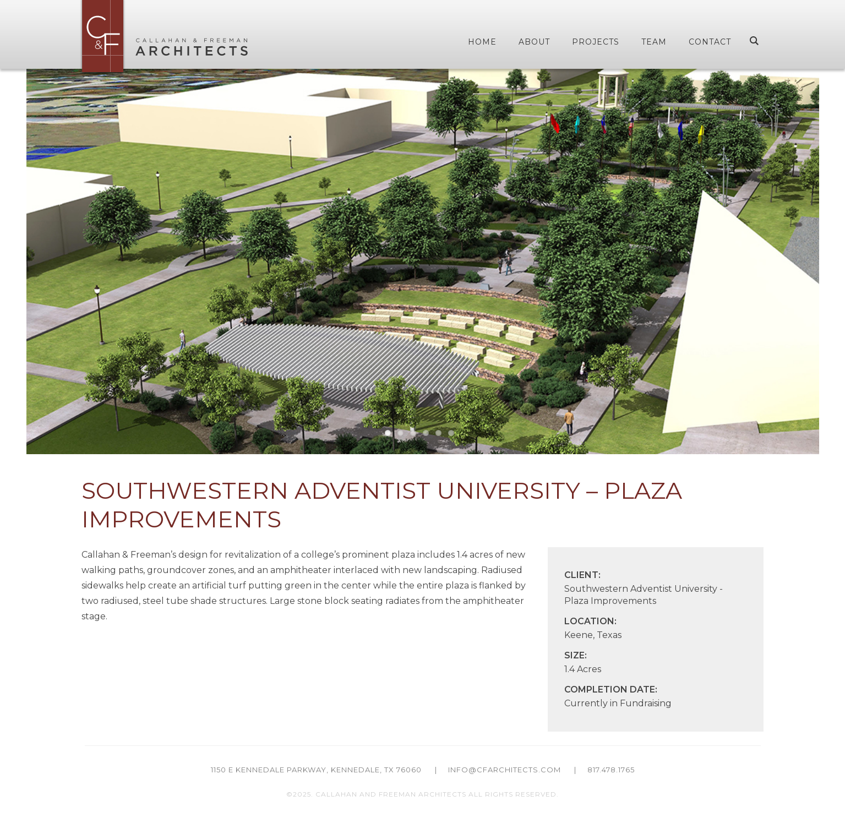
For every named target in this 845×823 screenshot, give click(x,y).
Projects (595, 42)
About (534, 42)
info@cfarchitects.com (504, 769)
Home (482, 42)
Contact (710, 42)
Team (654, 42)
